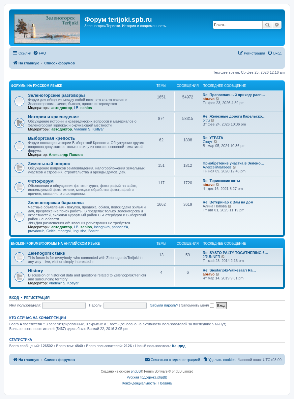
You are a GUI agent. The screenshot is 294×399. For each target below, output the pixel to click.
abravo (209, 99)
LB (76, 108)
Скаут (208, 142)
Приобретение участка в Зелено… (233, 163)
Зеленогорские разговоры (56, 95)
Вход (14, 298)
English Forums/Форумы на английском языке (55, 243)
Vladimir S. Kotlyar (88, 129)
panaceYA (120, 227)
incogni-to (102, 227)
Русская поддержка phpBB (147, 377)
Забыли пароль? (164, 305)
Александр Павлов (66, 155)
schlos (86, 108)
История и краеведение (53, 116)
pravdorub (36, 231)
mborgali (64, 231)
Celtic (51, 231)
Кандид (178, 346)
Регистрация (37, 298)
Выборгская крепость (51, 138)
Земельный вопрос (49, 163)
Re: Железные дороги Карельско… (234, 116)
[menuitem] (39, 53)
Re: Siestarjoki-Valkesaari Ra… (229, 270)
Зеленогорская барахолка (56, 202)
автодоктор (61, 108)
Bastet (93, 231)
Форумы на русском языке (36, 86)
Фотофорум (41, 181)
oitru (206, 120)
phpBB (136, 371)
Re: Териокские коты (221, 181)
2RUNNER (211, 257)
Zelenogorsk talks (46, 253)
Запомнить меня (197, 305)
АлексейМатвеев (217, 167)
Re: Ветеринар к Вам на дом (228, 202)
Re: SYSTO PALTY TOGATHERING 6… (235, 253)
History (35, 270)
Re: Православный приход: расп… (234, 95)
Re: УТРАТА (213, 138)
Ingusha (80, 231)
